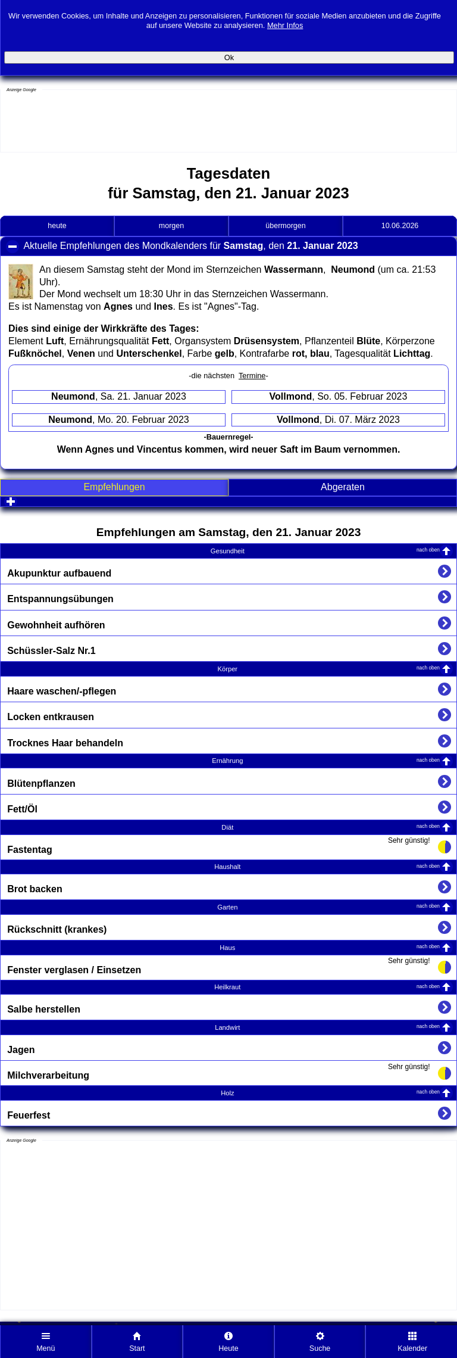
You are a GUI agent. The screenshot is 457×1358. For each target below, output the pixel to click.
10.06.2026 (400, 226)
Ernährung (326, 760)
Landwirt (327, 1027)
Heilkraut (327, 987)
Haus (330, 947)
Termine (252, 375)
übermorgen (285, 226)
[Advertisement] (96, 122)
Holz (330, 1093)
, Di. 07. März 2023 (338, 420)
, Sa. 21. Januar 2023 (118, 396)
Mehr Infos (285, 19)
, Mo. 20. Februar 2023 (118, 420)
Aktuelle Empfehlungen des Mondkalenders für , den (208, 248)
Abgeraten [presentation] (343, 487)
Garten (328, 907)
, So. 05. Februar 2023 (339, 396)
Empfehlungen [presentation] (114, 487)
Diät (330, 827)
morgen (171, 226)
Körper (329, 668)
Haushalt (327, 866)
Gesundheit (325, 551)
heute (57, 226)
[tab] (114, 487)
